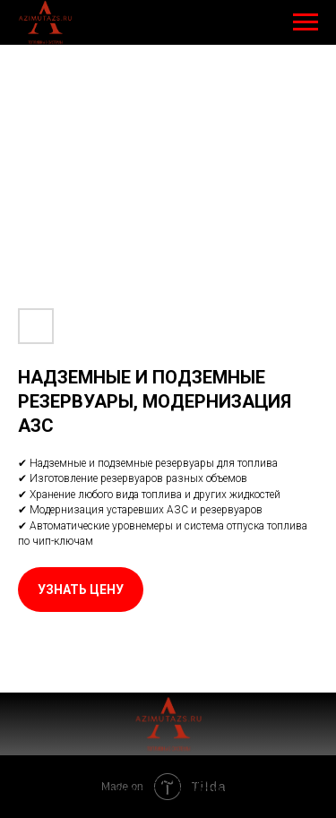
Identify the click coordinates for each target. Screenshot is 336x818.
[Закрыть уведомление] (323, 775)
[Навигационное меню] (305, 22)
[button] (80, 589)
